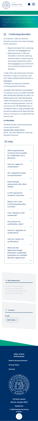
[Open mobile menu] (33, 4)
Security (12, 369)
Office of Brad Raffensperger (19, 355)
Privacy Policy (14, 365)
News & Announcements (18, 360)
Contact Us (19, 406)
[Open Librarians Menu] (34, 13)
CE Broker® (23, 51)
